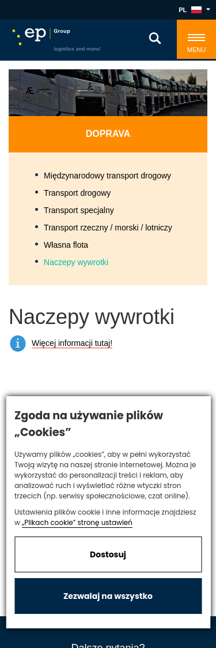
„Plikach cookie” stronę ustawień (77, 522)
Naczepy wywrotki (76, 262)
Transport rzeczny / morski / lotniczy (108, 227)
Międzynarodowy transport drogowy (107, 175)
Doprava (108, 134)
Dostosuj (108, 554)
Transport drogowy (77, 193)
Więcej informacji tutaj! (72, 343)
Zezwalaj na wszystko (108, 596)
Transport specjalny (79, 210)
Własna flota (66, 244)
